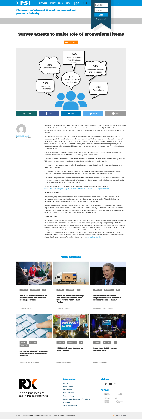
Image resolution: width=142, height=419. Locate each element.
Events (53, 3)
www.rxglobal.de (70, 415)
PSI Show (66, 402)
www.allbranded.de (94, 237)
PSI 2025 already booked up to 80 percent (70, 349)
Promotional (71, 42)
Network (43, 3)
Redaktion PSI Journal (99, 308)
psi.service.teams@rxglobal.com (43, 415)
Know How (76, 3)
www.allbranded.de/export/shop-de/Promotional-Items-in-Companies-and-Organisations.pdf (76, 189)
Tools (60, 3)
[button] (26, 113)
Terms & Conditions (70, 405)
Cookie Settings (68, 396)
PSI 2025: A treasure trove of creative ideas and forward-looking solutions (33, 298)
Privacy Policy (68, 386)
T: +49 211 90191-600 (58, 415)
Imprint (65, 383)
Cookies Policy (68, 393)
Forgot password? (101, 19)
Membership (67, 389)
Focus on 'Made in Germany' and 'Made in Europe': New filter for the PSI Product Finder (70, 299)
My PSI (119, 3)
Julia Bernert (23, 308)
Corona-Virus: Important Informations (76, 399)
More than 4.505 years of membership (105, 349)
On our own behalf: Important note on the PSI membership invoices (34, 353)
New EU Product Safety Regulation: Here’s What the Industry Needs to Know (107, 298)
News (68, 3)
